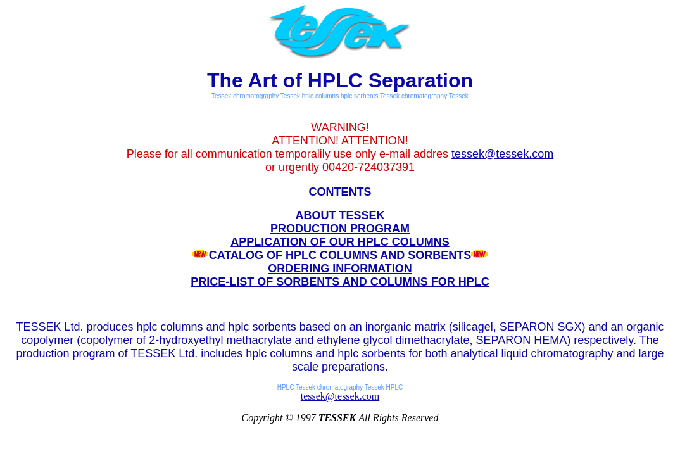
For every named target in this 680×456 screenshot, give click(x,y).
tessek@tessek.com (502, 154)
